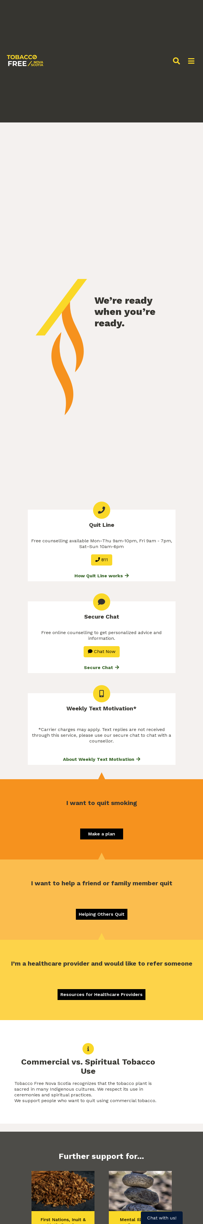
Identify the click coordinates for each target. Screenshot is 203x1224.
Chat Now (101, 651)
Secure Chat (101, 667)
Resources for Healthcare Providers (101, 994)
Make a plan (101, 834)
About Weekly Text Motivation (101, 759)
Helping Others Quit (102, 914)
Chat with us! (161, 1218)
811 (101, 559)
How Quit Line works (101, 575)
